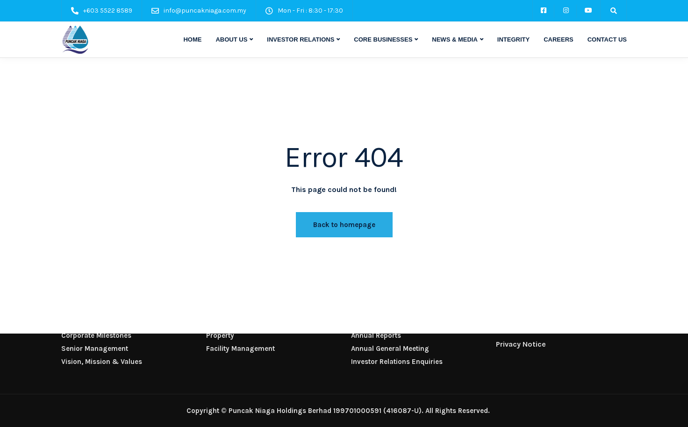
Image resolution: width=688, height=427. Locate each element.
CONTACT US (607, 39)
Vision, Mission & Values (101, 361)
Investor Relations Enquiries (397, 361)
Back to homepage (344, 225)
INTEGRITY (513, 39)
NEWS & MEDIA (455, 39)
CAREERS (558, 39)
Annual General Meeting (390, 348)
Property (220, 335)
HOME (192, 39)
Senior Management (94, 348)
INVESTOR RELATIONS (300, 39)
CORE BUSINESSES (383, 39)
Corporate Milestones (96, 335)
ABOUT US (231, 39)
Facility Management (240, 348)
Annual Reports (376, 335)
